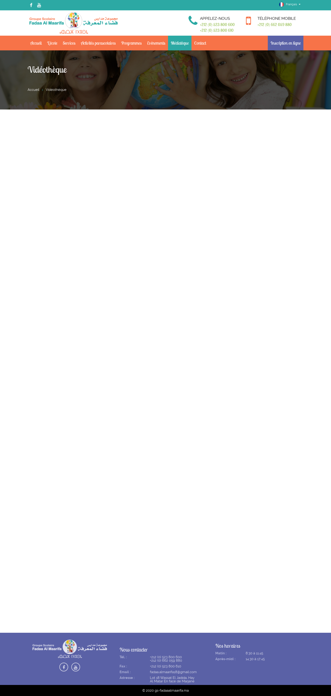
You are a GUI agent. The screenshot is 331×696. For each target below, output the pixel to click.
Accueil (36, 43)
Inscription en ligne (286, 43)
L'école (52, 43)
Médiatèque (180, 43)
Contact (200, 43)
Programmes (131, 43)
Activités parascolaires (98, 43)
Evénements (156, 43)
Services (69, 43)
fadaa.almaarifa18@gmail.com (173, 677)
